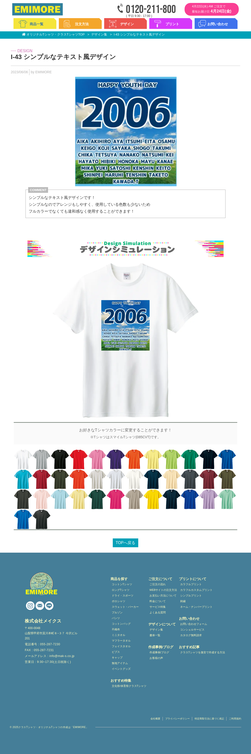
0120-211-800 (151, 9)
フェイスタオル (121, 646)
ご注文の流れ (158, 584)
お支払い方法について (163, 595)
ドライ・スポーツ (122, 595)
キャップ (117, 657)
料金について (158, 601)
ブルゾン (117, 612)
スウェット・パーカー (125, 606)
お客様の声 (156, 658)
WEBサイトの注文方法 (163, 589)
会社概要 (155, 718)
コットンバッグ (121, 623)
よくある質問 (158, 612)
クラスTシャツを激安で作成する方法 (202, 652)
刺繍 (183, 601)
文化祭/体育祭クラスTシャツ (129, 685)
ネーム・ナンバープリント (196, 606)
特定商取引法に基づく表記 (209, 718)
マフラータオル (121, 640)
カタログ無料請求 (191, 635)
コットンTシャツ (122, 584)
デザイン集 (156, 629)
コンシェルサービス (192, 629)
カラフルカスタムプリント (196, 589)
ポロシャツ (118, 601)
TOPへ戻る (126, 543)
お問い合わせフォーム (193, 623)
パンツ (116, 618)
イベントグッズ (121, 668)
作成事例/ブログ (159, 652)
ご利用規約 (235, 718)
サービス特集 (158, 606)
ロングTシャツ (121, 589)
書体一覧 (155, 635)
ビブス (116, 651)
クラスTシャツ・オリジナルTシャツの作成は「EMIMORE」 (53, 727)
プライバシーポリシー (177, 718)
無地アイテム (120, 663)
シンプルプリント (191, 595)
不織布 (116, 629)
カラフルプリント (191, 584)
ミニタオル (118, 634)
